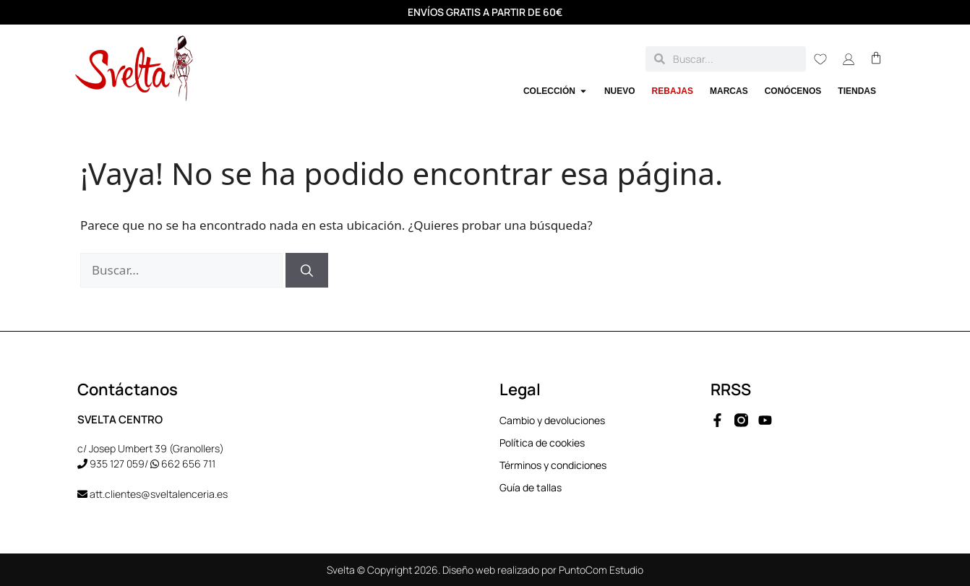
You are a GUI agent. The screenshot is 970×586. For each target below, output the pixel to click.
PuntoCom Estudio (601, 570)
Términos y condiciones (552, 466)
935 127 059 (117, 463)
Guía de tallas (530, 488)
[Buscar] (307, 270)
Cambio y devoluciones (552, 421)
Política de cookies (542, 443)
